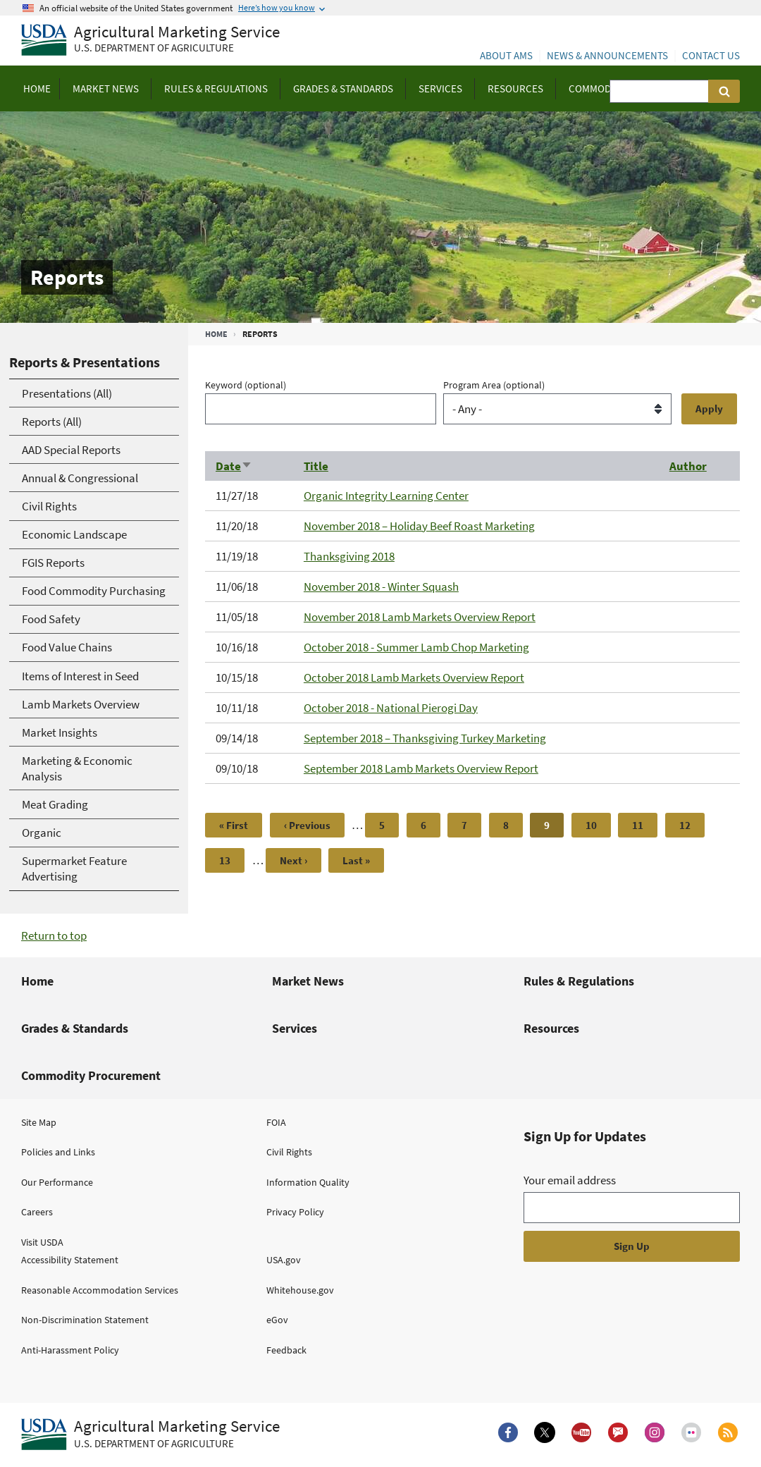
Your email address (570, 1180)
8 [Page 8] (513, 825)
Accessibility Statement (69, 1259)
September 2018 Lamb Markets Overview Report (421, 768)
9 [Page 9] (554, 827)
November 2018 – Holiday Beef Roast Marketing (419, 526)
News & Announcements (607, 55)
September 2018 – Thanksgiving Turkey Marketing (425, 738)
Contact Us (711, 55)
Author (688, 466)
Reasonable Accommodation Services (99, 1290)
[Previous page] (307, 825)
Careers (37, 1211)
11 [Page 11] (643, 825)
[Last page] (356, 860)
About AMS (506, 55)
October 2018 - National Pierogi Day (391, 708)
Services (294, 1028)
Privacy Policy (295, 1211)
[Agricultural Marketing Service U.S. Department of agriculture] (150, 40)
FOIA (276, 1122)
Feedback (286, 1350)
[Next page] (293, 860)
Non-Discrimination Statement (85, 1319)
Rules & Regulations (579, 981)
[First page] (233, 825)
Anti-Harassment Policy (70, 1350)
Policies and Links (58, 1152)
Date (234, 466)
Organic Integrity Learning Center (386, 495)
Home (216, 334)
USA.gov (283, 1259)
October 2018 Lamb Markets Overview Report (414, 677)
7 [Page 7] (471, 825)
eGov (277, 1319)
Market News (308, 981)
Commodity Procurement (91, 1075)
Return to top (54, 935)
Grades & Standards (74, 1028)
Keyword (245, 385)
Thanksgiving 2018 (349, 556)
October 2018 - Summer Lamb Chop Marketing (416, 647)
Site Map (38, 1122)
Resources (551, 1028)
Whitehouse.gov (300, 1290)
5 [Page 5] (389, 825)
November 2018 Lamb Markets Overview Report (420, 617)
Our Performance (57, 1182)
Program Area (494, 385)
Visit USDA (42, 1242)
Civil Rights (289, 1152)
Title (316, 466)
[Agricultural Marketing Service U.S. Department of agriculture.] (150, 1434)
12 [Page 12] (690, 825)
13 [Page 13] (230, 860)
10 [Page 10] (597, 825)
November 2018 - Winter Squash (381, 586)
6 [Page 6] (430, 825)
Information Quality (307, 1182)
